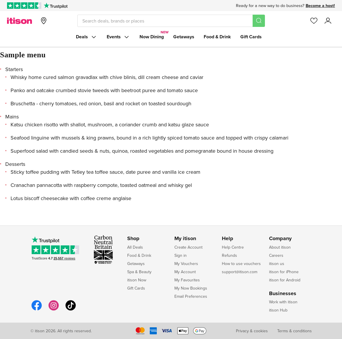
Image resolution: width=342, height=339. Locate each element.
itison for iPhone (284, 272)
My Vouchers (186, 263)
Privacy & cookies (252, 331)
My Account (185, 272)
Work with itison (283, 302)
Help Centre (233, 247)
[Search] (259, 21)
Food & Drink (217, 36)
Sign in (180, 255)
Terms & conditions (294, 331)
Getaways (183, 36)
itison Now (136, 280)
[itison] (19, 21)
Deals (86, 36)
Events (118, 36)
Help (227, 238)
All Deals (135, 247)
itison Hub (278, 310)
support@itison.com (239, 272)
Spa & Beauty (139, 272)
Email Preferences (190, 296)
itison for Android (284, 280)
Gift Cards (251, 36)
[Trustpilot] (55, 5)
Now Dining (151, 36)
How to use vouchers (241, 263)
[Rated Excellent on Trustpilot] (24, 5)
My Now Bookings (190, 288)
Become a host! (320, 5)
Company (280, 238)
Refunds (229, 255)
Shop (133, 238)
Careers (276, 255)
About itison (280, 247)
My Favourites (187, 280)
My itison (185, 238)
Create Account (188, 247)
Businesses (282, 293)
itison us (276, 263)
